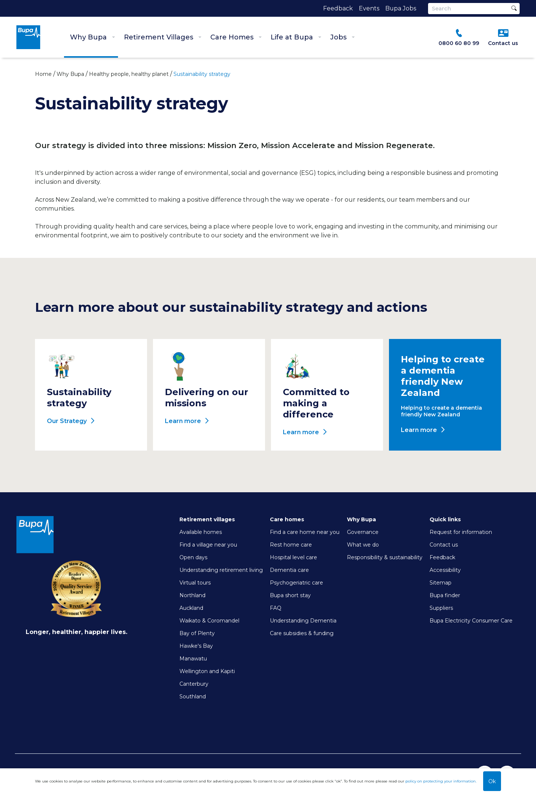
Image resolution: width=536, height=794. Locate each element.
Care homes (287, 519)
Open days (193, 557)
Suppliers (441, 608)
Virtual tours (195, 582)
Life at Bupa (296, 37)
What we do (363, 544)
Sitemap (441, 582)
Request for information (461, 532)
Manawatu (193, 658)
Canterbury (193, 684)
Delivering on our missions (206, 398)
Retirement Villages (162, 37)
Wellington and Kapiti (207, 671)
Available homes (200, 532)
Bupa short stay (290, 595)
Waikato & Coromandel (209, 620)
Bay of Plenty (197, 633)
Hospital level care (293, 557)
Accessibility (445, 570)
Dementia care (289, 570)
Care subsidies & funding (302, 633)
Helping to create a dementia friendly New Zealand (443, 376)
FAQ (275, 608)
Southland (192, 696)
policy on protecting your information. (440, 781)
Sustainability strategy (79, 398)
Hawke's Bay (196, 646)
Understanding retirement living (221, 570)
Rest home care (291, 544)
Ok (492, 781)
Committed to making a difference (316, 403)
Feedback (337, 8)
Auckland (191, 608)
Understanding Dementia (303, 620)
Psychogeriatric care (296, 582)
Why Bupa (92, 37)
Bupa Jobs (400, 8)
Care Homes (236, 37)
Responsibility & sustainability (384, 557)
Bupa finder (445, 595)
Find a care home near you (304, 532)
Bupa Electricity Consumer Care (471, 620)
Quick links (445, 519)
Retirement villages (207, 519)
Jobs (342, 37)
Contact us (444, 544)
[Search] (474, 8)
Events (368, 8)
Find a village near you (208, 544)
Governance (363, 532)
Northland (192, 595)
